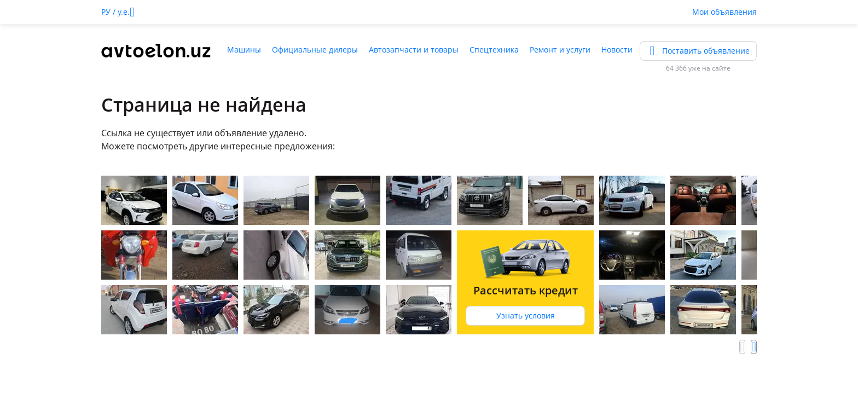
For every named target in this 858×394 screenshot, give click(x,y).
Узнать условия (525, 315)
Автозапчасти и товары (414, 49)
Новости (617, 49)
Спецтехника (494, 49)
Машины (244, 49)
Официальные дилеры (315, 49)
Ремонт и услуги (560, 49)
